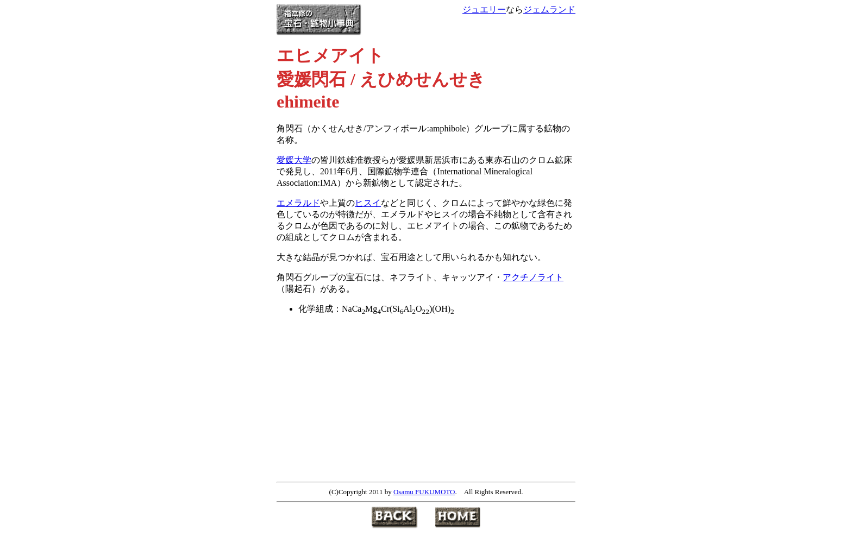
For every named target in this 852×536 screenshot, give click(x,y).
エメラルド (298, 202)
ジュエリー (484, 9)
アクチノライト (533, 277)
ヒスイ (368, 202)
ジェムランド (549, 9)
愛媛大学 (294, 160)
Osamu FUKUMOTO (424, 492)
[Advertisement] (368, 401)
